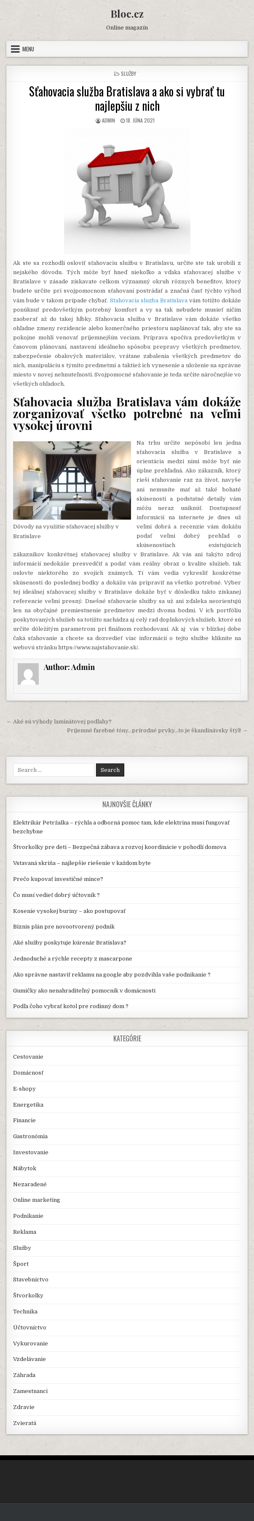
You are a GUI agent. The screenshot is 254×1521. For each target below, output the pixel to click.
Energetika (28, 1105)
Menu (28, 49)
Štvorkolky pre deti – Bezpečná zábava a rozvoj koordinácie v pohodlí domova (119, 847)
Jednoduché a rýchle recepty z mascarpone (72, 958)
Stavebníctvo (30, 1279)
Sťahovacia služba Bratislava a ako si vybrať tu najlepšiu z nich (127, 98)
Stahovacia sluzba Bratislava (148, 300)
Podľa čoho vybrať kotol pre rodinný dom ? (70, 1006)
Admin (108, 120)
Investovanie (30, 1152)
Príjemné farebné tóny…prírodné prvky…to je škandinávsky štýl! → (157, 730)
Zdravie (24, 1407)
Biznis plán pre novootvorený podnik (64, 926)
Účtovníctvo (29, 1327)
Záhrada (24, 1375)
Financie (24, 1120)
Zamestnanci (30, 1391)
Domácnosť (28, 1073)
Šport (21, 1264)
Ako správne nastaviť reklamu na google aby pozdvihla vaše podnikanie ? (112, 974)
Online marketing (36, 1200)
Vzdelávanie (29, 1359)
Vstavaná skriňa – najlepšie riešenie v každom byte (82, 863)
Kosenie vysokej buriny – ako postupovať (69, 911)
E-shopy (24, 1089)
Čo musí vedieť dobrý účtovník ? (56, 895)
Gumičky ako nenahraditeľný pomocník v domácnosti (84, 990)
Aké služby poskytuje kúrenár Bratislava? (69, 942)
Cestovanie (28, 1057)
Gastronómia (30, 1136)
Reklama (24, 1232)
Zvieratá (24, 1423)
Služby (128, 73)
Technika (25, 1311)
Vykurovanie (30, 1343)
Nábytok (24, 1168)
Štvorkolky (28, 1295)
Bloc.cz (127, 13)
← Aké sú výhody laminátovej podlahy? (59, 721)
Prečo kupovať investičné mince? (58, 879)
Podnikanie (28, 1216)
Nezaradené (30, 1184)
